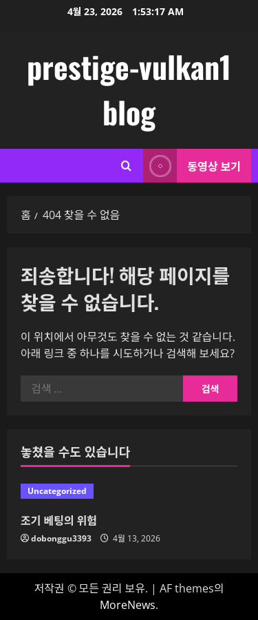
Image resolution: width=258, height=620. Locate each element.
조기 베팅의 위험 (59, 520)
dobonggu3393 (61, 538)
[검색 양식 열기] (126, 165)
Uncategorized (57, 491)
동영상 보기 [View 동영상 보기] (192, 166)
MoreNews (127, 604)
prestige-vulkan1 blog (129, 89)
